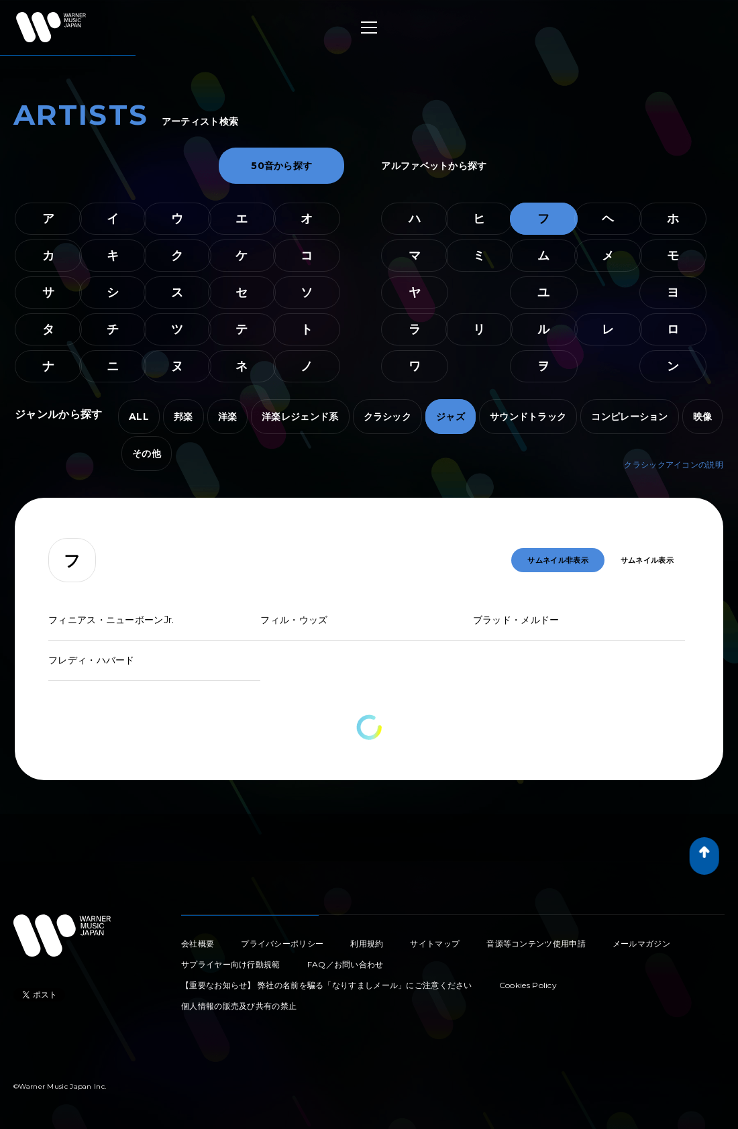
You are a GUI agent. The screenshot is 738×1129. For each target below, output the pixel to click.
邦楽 (183, 417)
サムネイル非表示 (557, 560)
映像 (703, 417)
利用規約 (366, 943)
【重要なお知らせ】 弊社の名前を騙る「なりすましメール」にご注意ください (326, 985)
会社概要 (197, 943)
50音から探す (281, 166)
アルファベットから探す (433, 166)
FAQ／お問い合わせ (345, 964)
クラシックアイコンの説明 (673, 465)
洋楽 (228, 417)
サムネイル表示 (647, 560)
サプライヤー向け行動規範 (230, 964)
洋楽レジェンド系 (300, 417)
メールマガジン (641, 943)
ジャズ (450, 417)
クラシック (388, 417)
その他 (146, 453)
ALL (139, 417)
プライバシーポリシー (282, 943)
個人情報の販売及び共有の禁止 (239, 1006)
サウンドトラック (528, 417)
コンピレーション (629, 417)
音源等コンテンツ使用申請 (536, 943)
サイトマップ (435, 943)
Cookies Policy (528, 985)
